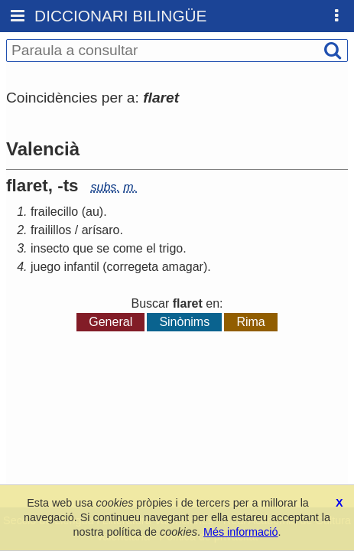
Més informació (240, 532)
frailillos (51, 229)
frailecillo (54, 211)
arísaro (101, 229)
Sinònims (184, 321)
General (110, 321)
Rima (250, 321)
